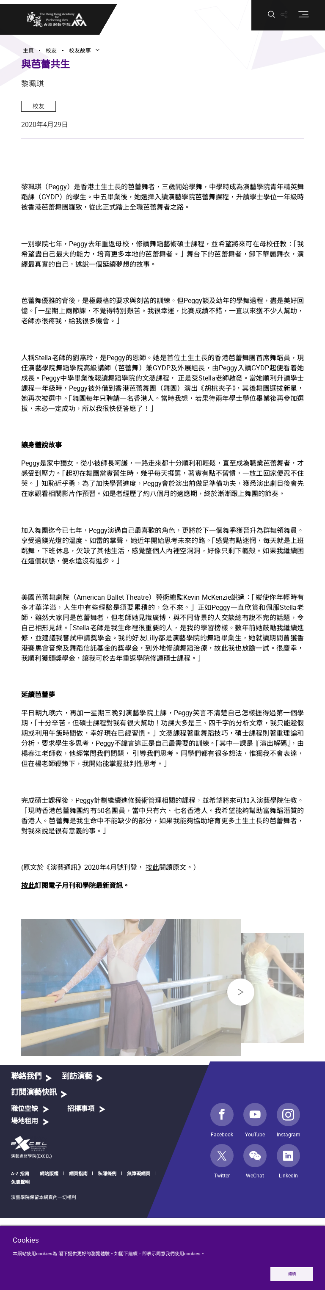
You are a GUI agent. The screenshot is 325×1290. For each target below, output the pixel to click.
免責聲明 (20, 1182)
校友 (38, 106)
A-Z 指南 (20, 1173)
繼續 (292, 1273)
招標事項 (80, 1108)
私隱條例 (107, 1173)
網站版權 (49, 1173)
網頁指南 (78, 1173)
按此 (152, 868)
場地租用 (24, 1121)
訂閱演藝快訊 (34, 1093)
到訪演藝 (77, 1076)
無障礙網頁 (138, 1173)
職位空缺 (24, 1108)
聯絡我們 (26, 1076)
